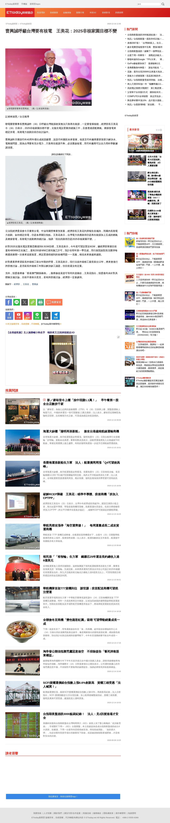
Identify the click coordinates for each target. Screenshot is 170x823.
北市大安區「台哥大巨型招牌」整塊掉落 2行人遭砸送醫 (155, 161)
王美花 (26, 284)
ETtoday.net (91, 817)
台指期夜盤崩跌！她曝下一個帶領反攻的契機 (148, 51)
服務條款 (97, 813)
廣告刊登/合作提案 (72, 813)
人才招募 (48, 813)
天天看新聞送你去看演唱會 (146, 326)
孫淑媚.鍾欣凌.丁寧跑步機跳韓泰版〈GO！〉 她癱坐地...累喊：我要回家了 (155, 197)
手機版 (24, 1)
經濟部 (17, 284)
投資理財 (41, 12)
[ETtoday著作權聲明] (50, 324)
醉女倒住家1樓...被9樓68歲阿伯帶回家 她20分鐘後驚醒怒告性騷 (155, 179)
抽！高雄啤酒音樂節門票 (145, 238)
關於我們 (58, 813)
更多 (159, 130)
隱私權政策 (108, 813)
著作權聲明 (121, 813)
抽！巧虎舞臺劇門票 (143, 292)
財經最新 (54, 12)
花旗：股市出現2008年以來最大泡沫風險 (146, 72)
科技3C (93, 12)
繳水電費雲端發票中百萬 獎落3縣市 (145, 47)
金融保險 (67, 12)
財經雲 (20, 12)
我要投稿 (37, 813)
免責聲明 (132, 813)
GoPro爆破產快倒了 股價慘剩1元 (143, 63)
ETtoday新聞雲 (12, 1)
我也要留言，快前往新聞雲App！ (63, 796)
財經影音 (106, 12)
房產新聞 (119, 12)
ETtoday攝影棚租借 (143, 378)
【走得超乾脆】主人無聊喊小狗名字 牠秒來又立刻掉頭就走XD (41, 332)
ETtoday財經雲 (131, 115)
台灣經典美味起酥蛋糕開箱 (146, 342)
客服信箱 (87, 813)
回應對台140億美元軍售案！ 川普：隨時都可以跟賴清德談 (155, 215)
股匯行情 (80, 12)
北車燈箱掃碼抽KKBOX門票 (146, 311)
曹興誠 (35, 284)
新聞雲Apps (35, 1)
